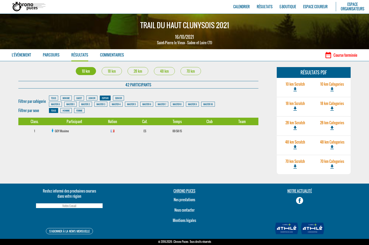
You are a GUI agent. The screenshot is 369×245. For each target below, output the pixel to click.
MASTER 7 (162, 104)
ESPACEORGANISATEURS (352, 6)
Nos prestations (184, 199)
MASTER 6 (146, 104)
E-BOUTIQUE (288, 6)
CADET (79, 98)
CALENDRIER (241, 6)
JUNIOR (91, 98)
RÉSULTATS (265, 6)
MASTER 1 (70, 104)
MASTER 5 (131, 104)
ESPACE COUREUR (315, 6)
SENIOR (118, 98)
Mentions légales (184, 220)
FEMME (79, 110)
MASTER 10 (208, 104)
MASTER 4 (116, 104)
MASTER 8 (177, 104)
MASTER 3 (100, 104)
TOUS (53, 98)
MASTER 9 (192, 104)
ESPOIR (105, 98)
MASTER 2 (85, 104)
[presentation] (69, 218)
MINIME (66, 98)
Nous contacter (184, 210)
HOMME (66, 110)
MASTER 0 (55, 104)
